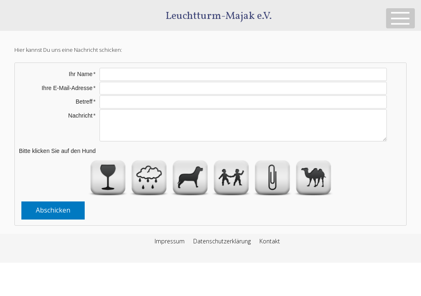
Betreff (84, 101)
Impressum (170, 241)
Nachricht (80, 115)
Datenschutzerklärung (222, 241)
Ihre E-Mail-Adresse (67, 88)
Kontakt (269, 241)
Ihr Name (81, 74)
